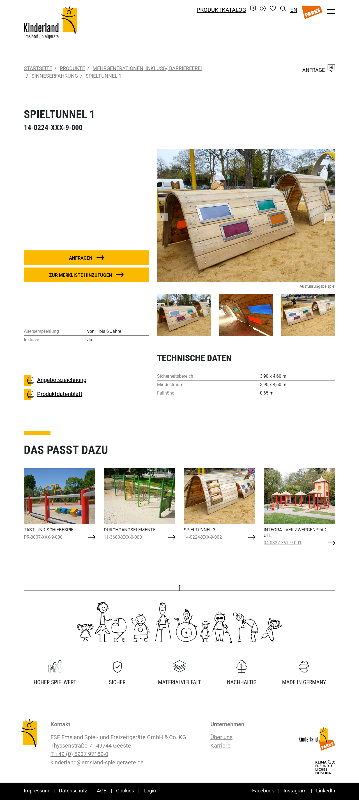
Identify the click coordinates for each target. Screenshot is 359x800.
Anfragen (80, 258)
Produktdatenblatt (53, 394)
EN (293, 9)
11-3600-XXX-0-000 (123, 537)
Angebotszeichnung (55, 380)
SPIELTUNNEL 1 (103, 76)
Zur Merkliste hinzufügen (80, 275)
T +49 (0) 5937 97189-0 (79, 754)
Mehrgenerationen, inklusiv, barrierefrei (147, 68)
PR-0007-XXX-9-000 (43, 537)
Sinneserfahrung (54, 76)
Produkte (72, 68)
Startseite (38, 68)
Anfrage (318, 70)
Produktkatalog (221, 9)
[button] (168, 215)
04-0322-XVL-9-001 (283, 542)
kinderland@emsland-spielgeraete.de (97, 762)
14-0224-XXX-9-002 (203, 537)
